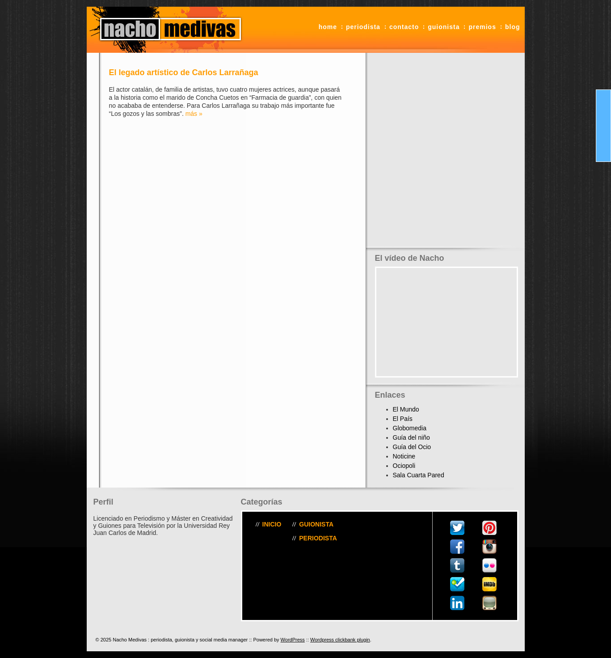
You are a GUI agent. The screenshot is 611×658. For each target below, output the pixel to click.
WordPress (293, 639)
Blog (512, 26)
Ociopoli (404, 465)
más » (193, 113)
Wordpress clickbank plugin (340, 639)
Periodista (363, 26)
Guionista (443, 26)
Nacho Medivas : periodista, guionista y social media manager (167, 30)
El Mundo (406, 409)
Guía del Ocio (412, 446)
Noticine (404, 456)
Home (328, 26)
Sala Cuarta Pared (418, 475)
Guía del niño (411, 437)
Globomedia (410, 428)
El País (403, 418)
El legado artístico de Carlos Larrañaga (183, 72)
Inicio (272, 524)
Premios (482, 26)
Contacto (404, 26)
